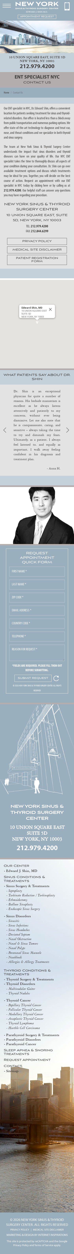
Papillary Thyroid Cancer (24, 1005)
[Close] (50, 309)
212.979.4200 (37, 65)
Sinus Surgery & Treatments (27, 886)
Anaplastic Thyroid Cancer (25, 1018)
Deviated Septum (19, 934)
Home (6, 92)
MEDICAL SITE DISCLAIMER (48, 1229)
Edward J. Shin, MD (21, 870)
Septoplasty (15, 890)
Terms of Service (43, 1245)
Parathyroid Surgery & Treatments (32, 1035)
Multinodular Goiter (21, 989)
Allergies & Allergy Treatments (28, 962)
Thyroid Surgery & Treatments (30, 979)
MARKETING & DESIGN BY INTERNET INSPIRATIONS (37, 1235)
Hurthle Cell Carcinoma (24, 1028)
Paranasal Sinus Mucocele (24, 952)
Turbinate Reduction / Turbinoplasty (31, 895)
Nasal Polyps (16, 948)
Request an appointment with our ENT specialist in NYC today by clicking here (37, 183)
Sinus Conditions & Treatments (24, 879)
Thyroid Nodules (19, 993)
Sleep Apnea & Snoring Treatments (28, 1052)
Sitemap (12, 1071)
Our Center (16, 866)
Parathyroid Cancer (21, 1044)
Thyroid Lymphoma (21, 1023)
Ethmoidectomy (17, 900)
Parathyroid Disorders (23, 1039)
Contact (13, 1066)
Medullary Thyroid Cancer (25, 1014)
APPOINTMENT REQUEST (37, 16)
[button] (37, 322)
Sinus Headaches (19, 930)
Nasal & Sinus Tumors (23, 943)
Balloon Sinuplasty (20, 904)
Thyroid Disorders (20, 983)
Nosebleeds (15, 957)
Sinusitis (13, 921)
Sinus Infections (18, 925)
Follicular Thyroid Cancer (25, 1009)
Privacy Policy (21, 1245)
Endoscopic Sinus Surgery (24, 909)
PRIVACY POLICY (19, 1229)
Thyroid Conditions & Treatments (27, 972)
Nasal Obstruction (20, 939)
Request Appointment (27, 1060)
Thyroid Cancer (18, 1000)
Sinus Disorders (18, 916)
